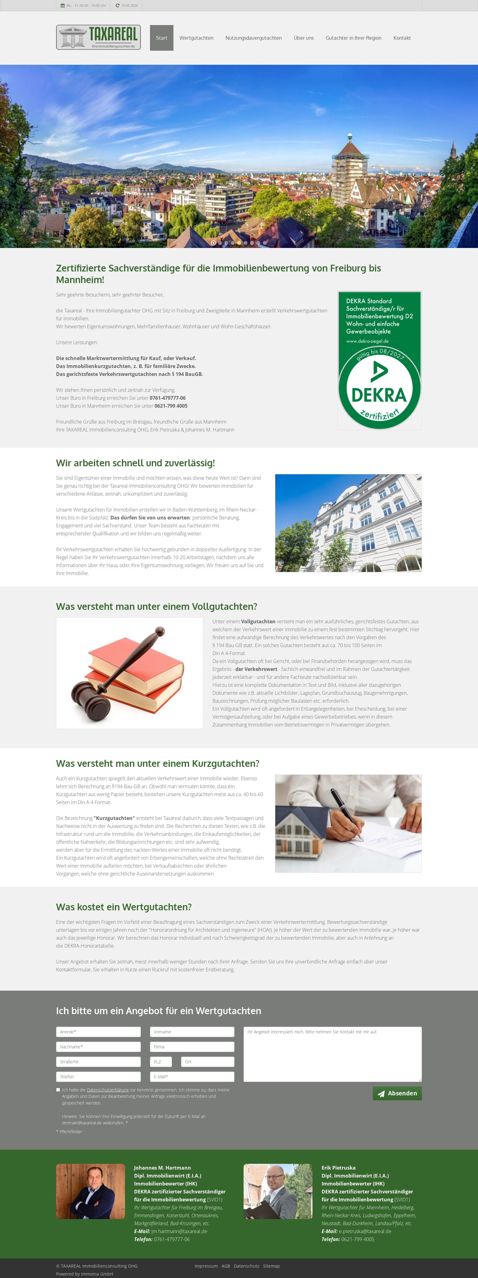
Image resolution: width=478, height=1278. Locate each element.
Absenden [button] (402, 1093)
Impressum (206, 1266)
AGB (226, 1266)
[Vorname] (192, 1032)
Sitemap (271, 1266)
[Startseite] (98, 37)
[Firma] (192, 1047)
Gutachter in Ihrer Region (353, 38)
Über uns (304, 38)
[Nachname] (98, 1047)
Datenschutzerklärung (108, 1090)
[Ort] (207, 1062)
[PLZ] (161, 1062)
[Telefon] (98, 1077)
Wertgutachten (196, 38)
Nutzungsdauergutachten (254, 38)
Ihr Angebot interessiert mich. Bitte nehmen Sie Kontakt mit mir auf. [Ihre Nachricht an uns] (333, 1054)
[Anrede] (98, 1032)
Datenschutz (246, 1266)
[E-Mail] (192, 1077)
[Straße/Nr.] (98, 1062)
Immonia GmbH (97, 1274)
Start (161, 38)
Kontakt (402, 38)
